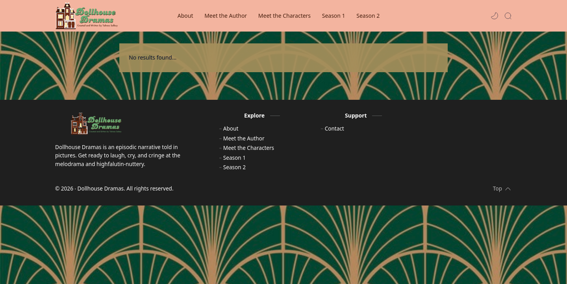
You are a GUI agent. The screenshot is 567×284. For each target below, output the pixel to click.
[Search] (508, 16)
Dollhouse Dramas (101, 193)
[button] (494, 16)
